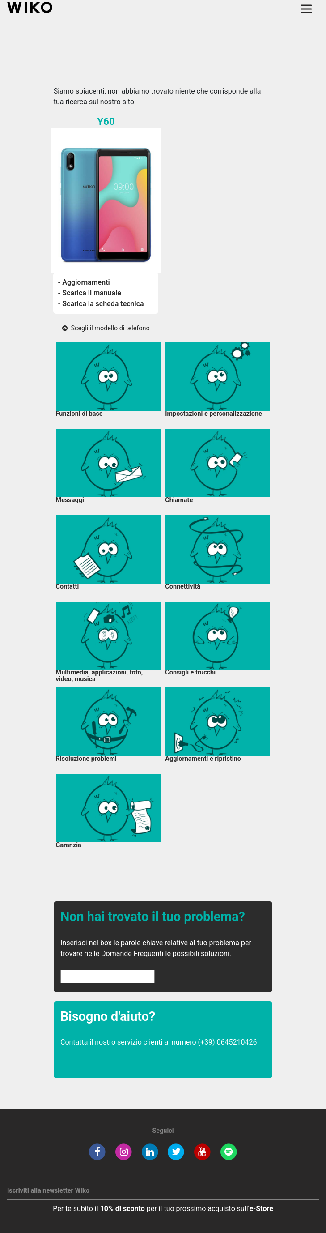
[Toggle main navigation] (306, 9)
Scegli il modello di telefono (105, 328)
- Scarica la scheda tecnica (101, 303)
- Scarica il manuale (89, 293)
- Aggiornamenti (84, 282)
